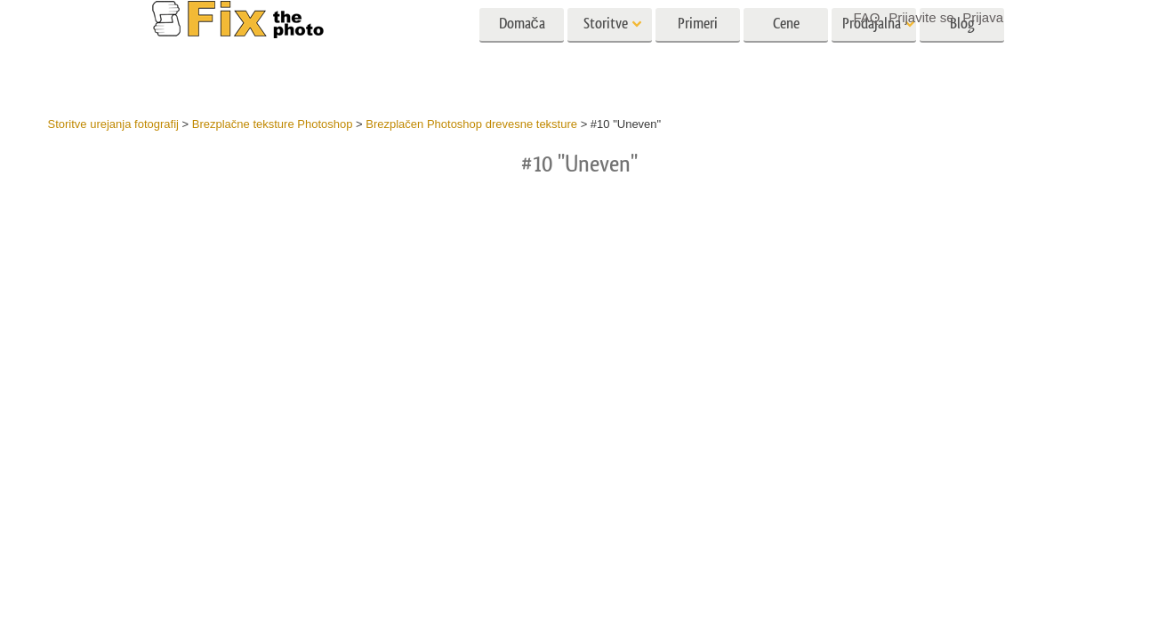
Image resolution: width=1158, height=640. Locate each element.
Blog (962, 51)
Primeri (698, 51)
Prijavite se (921, 17)
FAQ (867, 17)
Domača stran (522, 57)
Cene (786, 51)
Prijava (982, 17)
